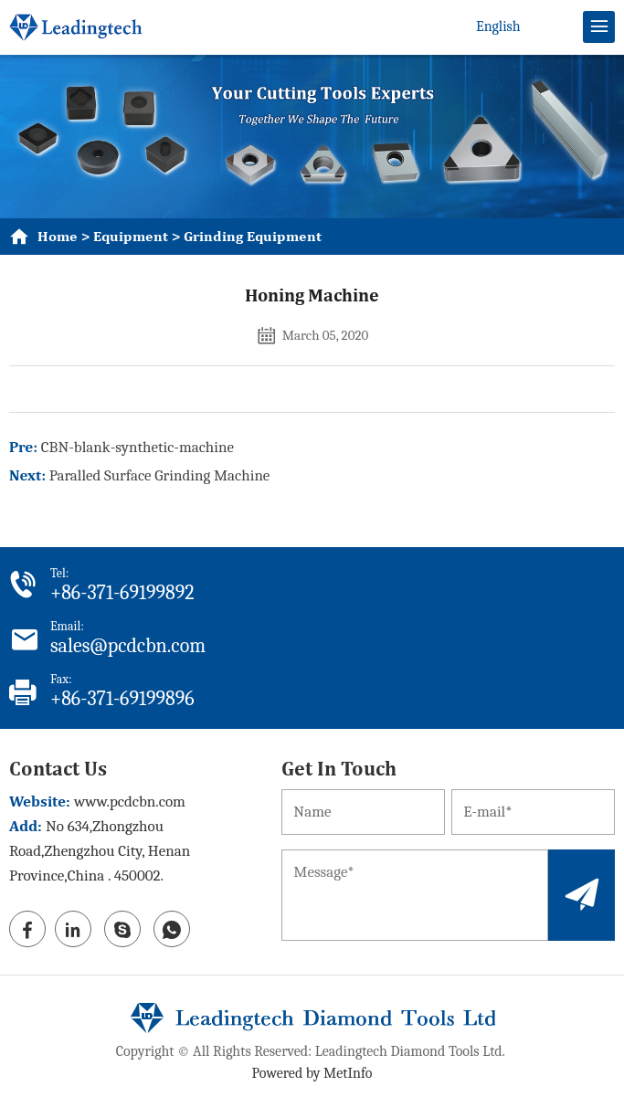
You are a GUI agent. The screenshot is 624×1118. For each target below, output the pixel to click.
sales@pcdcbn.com (128, 646)
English (498, 26)
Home (57, 236)
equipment (130, 236)
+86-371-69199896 (122, 699)
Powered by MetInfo (312, 1073)
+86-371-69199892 (122, 593)
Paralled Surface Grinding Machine (159, 475)
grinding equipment (253, 236)
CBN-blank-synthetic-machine (137, 447)
